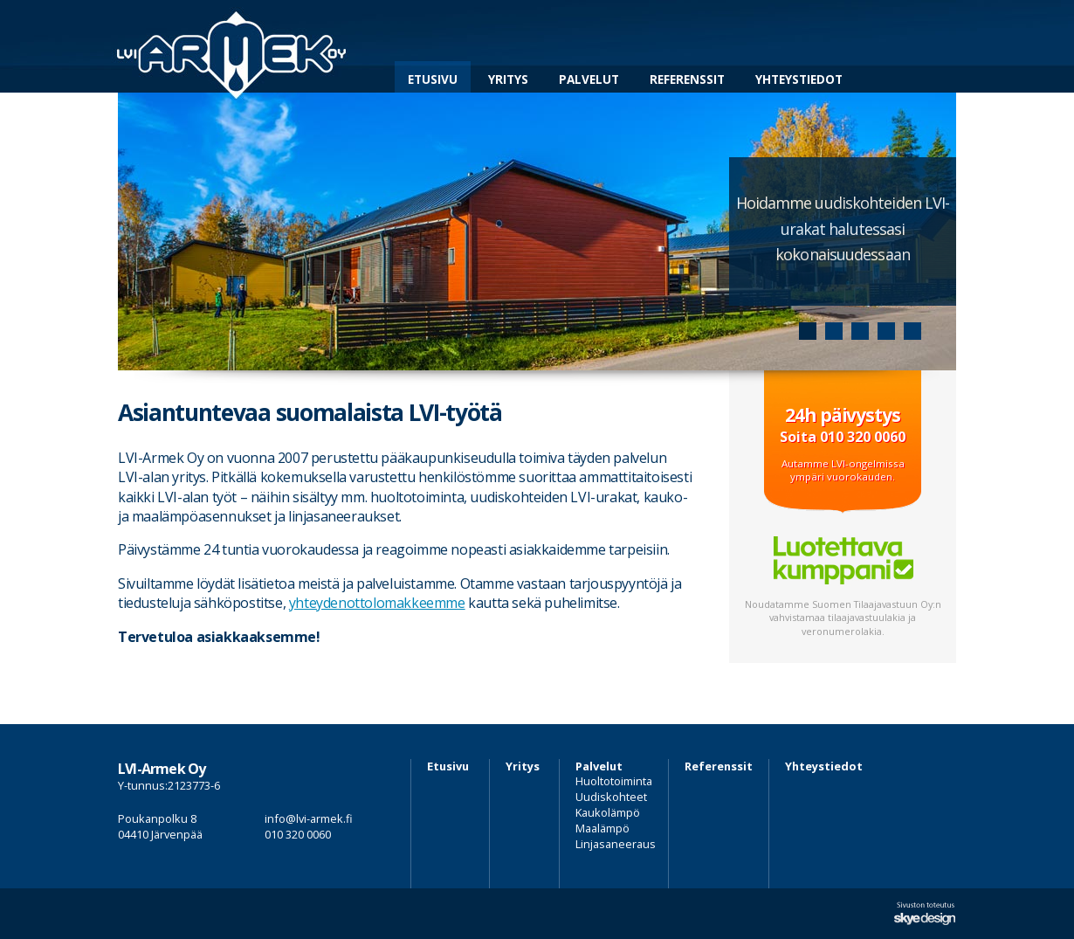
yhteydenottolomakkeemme (377, 602)
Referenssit (687, 79)
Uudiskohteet (611, 796)
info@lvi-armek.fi (309, 818)
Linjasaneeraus (615, 844)
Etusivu (433, 79)
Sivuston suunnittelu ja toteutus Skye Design (924, 913)
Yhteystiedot (799, 79)
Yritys (508, 79)
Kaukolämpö (607, 812)
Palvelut (589, 79)
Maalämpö (602, 828)
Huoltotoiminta (613, 781)
